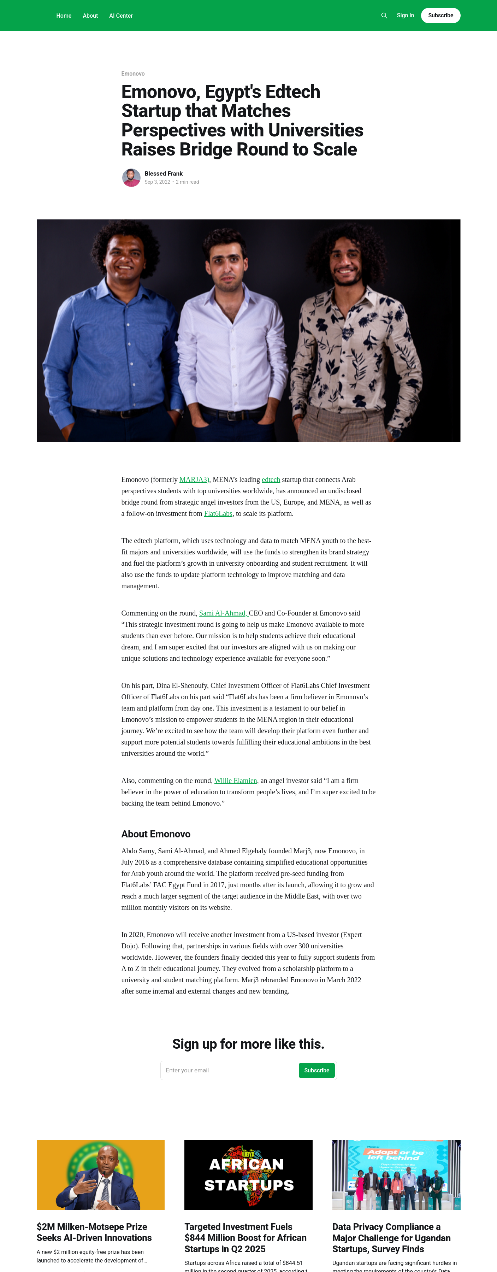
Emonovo (133, 73)
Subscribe (440, 15)
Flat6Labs (218, 513)
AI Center (121, 15)
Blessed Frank (164, 173)
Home (64, 15)
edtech (271, 479)
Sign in (405, 15)
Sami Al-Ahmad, (224, 613)
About (90, 15)
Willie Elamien (235, 780)
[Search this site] (384, 15)
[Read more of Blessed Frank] (131, 178)
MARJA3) (194, 479)
